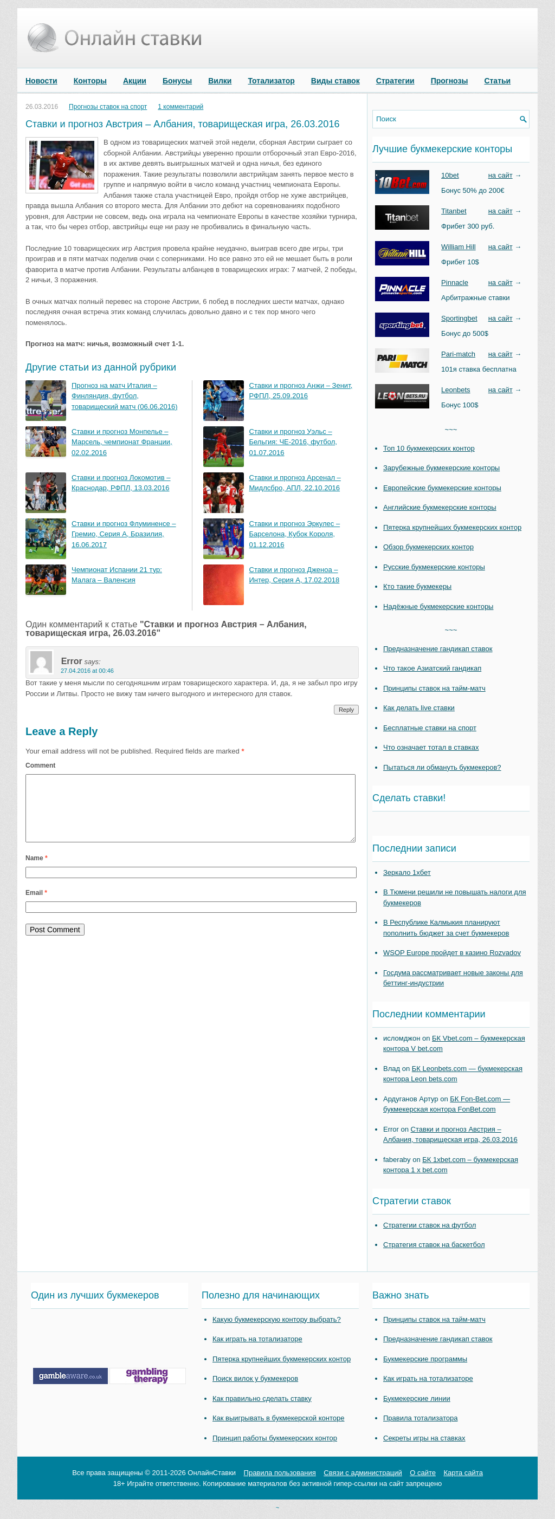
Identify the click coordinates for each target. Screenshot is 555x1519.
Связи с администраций (363, 1473)
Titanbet (454, 211)
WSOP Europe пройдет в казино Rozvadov (452, 953)
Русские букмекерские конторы (434, 567)
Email (36, 906)
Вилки (219, 80)
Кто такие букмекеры (417, 586)
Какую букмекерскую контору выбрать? (276, 1319)
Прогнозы (449, 80)
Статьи (497, 80)
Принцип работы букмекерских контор (274, 1438)
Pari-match (458, 354)
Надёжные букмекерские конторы (438, 606)
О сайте (423, 1473)
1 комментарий (180, 107)
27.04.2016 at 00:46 (87, 670)
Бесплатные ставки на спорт (429, 728)
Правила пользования (280, 1473)
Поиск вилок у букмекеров (255, 1378)
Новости (41, 80)
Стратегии (395, 80)
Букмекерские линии (416, 1398)
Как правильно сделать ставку (262, 1398)
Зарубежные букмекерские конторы (441, 468)
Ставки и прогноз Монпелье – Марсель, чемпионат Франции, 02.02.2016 (122, 442)
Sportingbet (459, 318)
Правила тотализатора (420, 1418)
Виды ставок (335, 80)
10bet (450, 175)
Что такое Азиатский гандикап (432, 668)
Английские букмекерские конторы (439, 507)
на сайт (500, 175)
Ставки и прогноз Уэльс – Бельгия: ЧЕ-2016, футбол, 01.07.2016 (293, 442)
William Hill (458, 247)
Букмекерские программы (425, 1359)
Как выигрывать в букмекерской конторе (278, 1418)
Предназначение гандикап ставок (438, 649)
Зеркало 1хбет (407, 872)
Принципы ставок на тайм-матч (434, 688)
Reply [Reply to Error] (346, 709)
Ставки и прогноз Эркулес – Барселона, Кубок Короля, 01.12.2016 (294, 534)
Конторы (90, 80)
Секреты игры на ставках (424, 1438)
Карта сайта (462, 1473)
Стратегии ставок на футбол (429, 1225)
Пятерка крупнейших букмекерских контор (452, 527)
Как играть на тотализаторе (257, 1339)
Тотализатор (271, 80)
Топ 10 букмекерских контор (429, 448)
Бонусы (177, 80)
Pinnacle (454, 282)
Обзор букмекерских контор (428, 547)
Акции (134, 80)
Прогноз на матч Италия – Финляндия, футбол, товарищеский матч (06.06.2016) (125, 396)
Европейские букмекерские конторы (442, 488)
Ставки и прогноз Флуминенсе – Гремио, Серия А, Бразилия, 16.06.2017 (124, 534)
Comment (40, 765)
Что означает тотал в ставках (431, 747)
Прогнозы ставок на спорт (108, 107)
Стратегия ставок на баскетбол (434, 1245)
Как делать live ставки (419, 708)
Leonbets (455, 390)
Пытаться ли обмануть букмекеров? (442, 767)
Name (36, 871)
